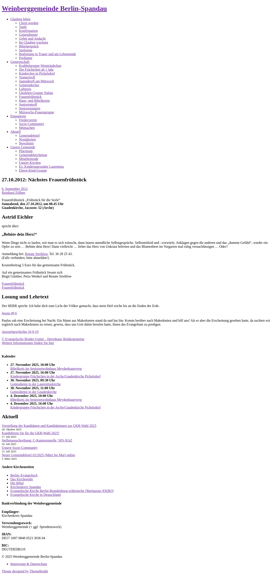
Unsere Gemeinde (22, 147)
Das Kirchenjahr (21, 479)
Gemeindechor (29, 85)
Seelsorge (25, 50)
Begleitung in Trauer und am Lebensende (47, 54)
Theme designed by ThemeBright (25, 571)
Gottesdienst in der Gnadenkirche (33, 392)
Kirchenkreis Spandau (25, 487)
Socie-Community (31, 124)
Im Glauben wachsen (33, 42)
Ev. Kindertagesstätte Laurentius (41, 166)
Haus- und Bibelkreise (34, 100)
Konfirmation (28, 31)
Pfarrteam (26, 151)
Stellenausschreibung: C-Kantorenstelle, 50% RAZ (37, 440)
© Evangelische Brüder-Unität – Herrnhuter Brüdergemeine (43, 339)
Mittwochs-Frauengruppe (36, 112)
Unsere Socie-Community (20, 448)
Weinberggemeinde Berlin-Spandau (54, 8)
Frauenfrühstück (30, 97)
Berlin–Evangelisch (24, 475)
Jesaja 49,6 (9, 313)
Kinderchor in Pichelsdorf (37, 73)
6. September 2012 (15, 189)
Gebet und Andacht (32, 38)
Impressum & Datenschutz (28, 564)
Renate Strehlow (36, 254)
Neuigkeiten (27, 139)
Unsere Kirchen (30, 163)
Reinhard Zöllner (13, 192)
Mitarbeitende (28, 159)
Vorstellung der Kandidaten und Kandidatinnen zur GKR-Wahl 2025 (49, 426)
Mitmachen (27, 128)
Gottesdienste (28, 34)
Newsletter (26, 143)
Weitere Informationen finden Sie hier (28, 343)
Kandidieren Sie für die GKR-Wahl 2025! (31, 433)
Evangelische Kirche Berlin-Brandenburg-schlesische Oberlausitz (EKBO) (62, 491)
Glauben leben (20, 19)
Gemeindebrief (29, 135)
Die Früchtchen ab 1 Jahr (36, 69)
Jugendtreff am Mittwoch (36, 81)
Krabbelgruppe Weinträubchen (40, 65)
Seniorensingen (29, 108)
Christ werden (28, 23)
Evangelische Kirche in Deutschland (35, 495)
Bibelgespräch (29, 46)
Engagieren (18, 116)
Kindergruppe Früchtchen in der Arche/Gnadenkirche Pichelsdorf (55, 376)
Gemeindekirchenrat (33, 155)
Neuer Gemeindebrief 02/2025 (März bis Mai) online (38, 455)
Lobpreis (25, 89)
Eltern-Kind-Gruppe (33, 170)
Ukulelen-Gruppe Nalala (36, 93)
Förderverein (28, 120)
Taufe (23, 27)
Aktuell (15, 131)
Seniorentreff (28, 104)
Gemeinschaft (20, 62)
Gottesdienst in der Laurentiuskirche (35, 384)
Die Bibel (17, 483)
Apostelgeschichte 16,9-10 (20, 332)
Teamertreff (27, 77)
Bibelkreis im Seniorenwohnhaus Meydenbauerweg (46, 368)
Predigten (25, 58)
